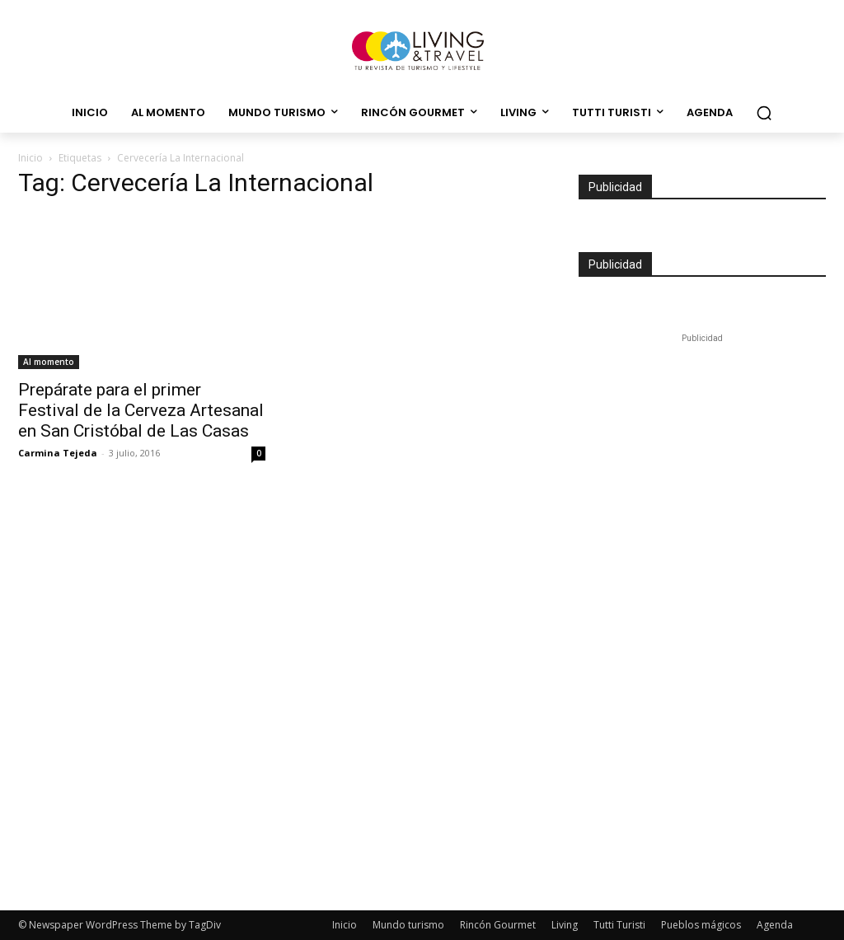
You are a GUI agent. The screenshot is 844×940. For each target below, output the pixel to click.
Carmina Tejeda (57, 453)
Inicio (30, 158)
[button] (764, 113)
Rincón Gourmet (498, 925)
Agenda (775, 925)
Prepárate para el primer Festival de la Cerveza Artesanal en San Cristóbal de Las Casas (141, 410)
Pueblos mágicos (701, 925)
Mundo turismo (408, 925)
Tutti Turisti (619, 925)
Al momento (48, 361)
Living (564, 925)
